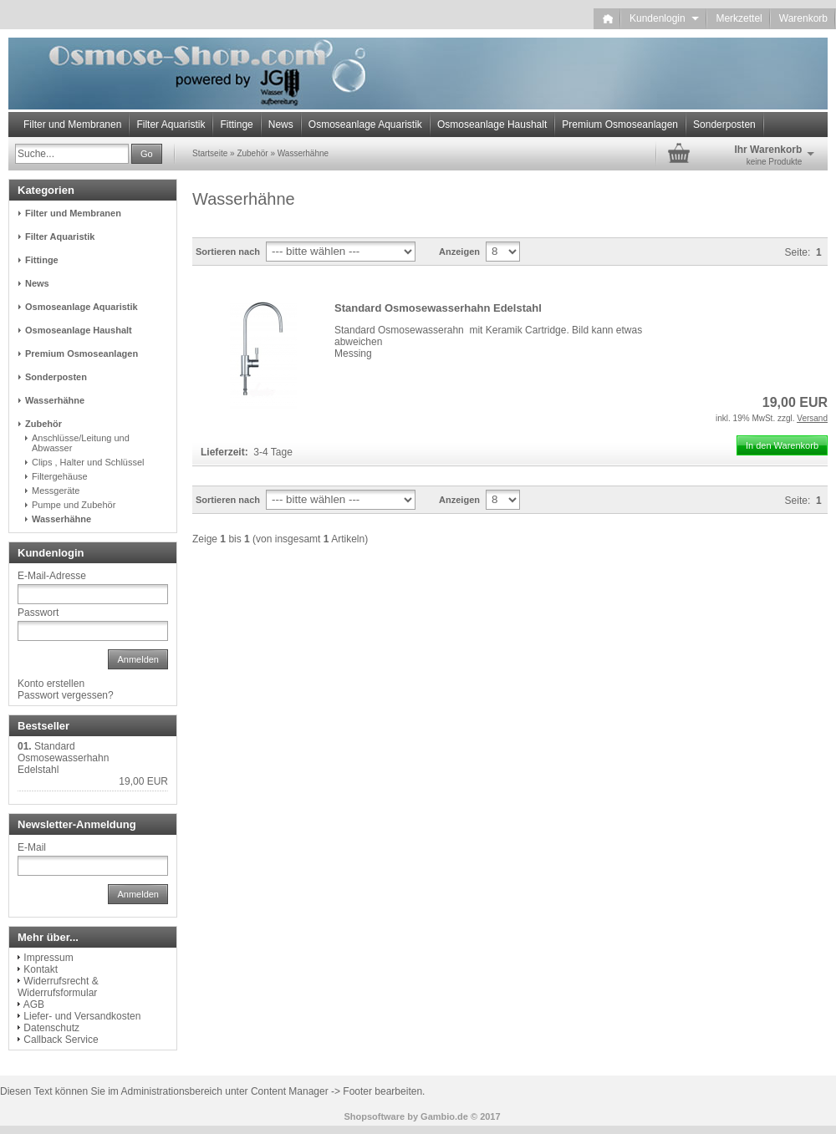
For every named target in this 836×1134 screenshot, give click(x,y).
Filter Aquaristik (170, 124)
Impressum (48, 958)
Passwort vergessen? (66, 695)
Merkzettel (739, 18)
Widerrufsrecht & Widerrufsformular (58, 987)
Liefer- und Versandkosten (81, 1016)
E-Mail (32, 847)
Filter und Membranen (72, 124)
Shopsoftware (374, 1116)
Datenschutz (51, 1028)
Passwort (38, 612)
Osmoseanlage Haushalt (492, 124)
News (280, 124)
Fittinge (236, 124)
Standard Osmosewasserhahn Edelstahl (438, 308)
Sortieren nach (228, 252)
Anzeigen (459, 252)
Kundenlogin (664, 18)
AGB (33, 1004)
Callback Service (60, 1039)
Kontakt (40, 969)
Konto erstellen (51, 683)
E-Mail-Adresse (52, 576)
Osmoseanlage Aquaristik (365, 124)
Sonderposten (724, 124)
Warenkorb (803, 18)
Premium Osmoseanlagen (620, 124)
